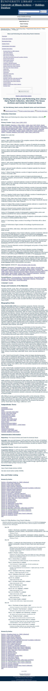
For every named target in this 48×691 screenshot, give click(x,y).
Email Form (27, 674)
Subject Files (6, 69)
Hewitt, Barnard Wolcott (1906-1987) (11, 128)
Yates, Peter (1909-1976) (32, 132)
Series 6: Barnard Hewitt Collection (11, 489)
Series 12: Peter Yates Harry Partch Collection (15, 498)
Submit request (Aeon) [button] (10, 111)
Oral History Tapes (7, 75)
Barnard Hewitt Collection (8, 58)
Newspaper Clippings (29, 279)
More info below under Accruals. (27, 265)
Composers (10, 267)
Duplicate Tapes (6, 85)
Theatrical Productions (32, 273)
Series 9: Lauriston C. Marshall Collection (13, 493)
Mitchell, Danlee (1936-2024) (24, 131)
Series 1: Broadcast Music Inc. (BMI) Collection (15, 482)
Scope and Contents (7, 38)
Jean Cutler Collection (8, 52)
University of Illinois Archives (16, 5)
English (11, 283)
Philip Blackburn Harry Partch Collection (11, 79)
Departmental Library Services (34, 28)
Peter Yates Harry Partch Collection (10, 67)
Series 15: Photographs (8, 502)
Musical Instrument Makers (21, 271)
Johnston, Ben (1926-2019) (27, 270)
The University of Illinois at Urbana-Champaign (27, 680)
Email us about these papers (23, 96)
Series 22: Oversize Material (10, 512)
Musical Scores (6, 70)
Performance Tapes (7, 76)
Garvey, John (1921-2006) (12, 269)
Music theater (13, 273)
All (2, 516)
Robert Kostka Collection (8, 60)
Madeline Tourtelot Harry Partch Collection (12, 84)
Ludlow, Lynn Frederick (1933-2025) (28, 129)
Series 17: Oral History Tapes (10, 505)
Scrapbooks (4, 280)
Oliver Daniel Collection (8, 54)
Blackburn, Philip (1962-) (18, 125)
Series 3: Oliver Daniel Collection (11, 485)
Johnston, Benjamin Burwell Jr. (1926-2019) (35, 128)
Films (28, 267)
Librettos (3, 279)
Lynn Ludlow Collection (8, 61)
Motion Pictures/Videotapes (15, 279)
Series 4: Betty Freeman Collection (11, 486)
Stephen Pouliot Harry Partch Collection (11, 66)
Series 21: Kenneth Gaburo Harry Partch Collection (16, 510)
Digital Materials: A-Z (24, 21)
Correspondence (16, 277)
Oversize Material (7, 82)
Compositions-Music (20, 267)
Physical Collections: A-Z (24, 19)
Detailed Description (7, 48)
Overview (4, 36)
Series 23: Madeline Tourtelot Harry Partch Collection (17, 513)
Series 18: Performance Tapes (10, 506)
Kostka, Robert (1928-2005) (9, 129)
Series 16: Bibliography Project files (12, 503)
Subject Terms (5, 43)
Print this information (41, 111)
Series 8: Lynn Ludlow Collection (11, 492)
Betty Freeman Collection (8, 55)
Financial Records (39, 277)
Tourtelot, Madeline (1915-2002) (15, 132)
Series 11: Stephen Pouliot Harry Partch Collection (16, 496)
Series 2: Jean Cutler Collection (11, 483)
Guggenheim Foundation (8, 416)
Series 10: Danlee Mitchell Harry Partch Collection (16, 495)
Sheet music (12, 280)
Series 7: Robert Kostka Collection (11, 490)
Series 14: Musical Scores (9, 500)
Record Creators (24, 26)
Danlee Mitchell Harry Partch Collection (11, 64)
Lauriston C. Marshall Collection (10, 63)
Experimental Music (27, 277)
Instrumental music (13, 270)
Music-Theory (9, 271)
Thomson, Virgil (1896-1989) (9, 430)
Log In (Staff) (24, 671)
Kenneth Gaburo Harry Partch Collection (11, 81)
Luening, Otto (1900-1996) (8, 420)
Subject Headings (24, 23)
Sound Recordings (22, 280)
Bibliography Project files (8, 73)
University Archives (5, 28)
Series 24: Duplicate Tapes (9, 515)
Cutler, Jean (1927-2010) (33, 125)
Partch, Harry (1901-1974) (19, 122)
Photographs (6, 72)
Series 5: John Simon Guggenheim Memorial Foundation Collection (21, 488)
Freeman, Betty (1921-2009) (21, 126)
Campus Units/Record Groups (24, 16)
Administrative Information (8, 46)
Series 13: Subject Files (8, 499)
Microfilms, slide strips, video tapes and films (12, 78)
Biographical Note (6, 41)
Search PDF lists (23, 13)
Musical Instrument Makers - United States (13, 424)
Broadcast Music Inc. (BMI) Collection (11, 51)
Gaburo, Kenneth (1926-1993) (38, 126)
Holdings (13, 28)
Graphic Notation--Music (28, 269)
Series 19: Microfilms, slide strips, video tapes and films (17, 507)
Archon (22, 679)
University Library (21, 28)
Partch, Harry (21, 273)
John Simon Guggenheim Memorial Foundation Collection (15, 57)
